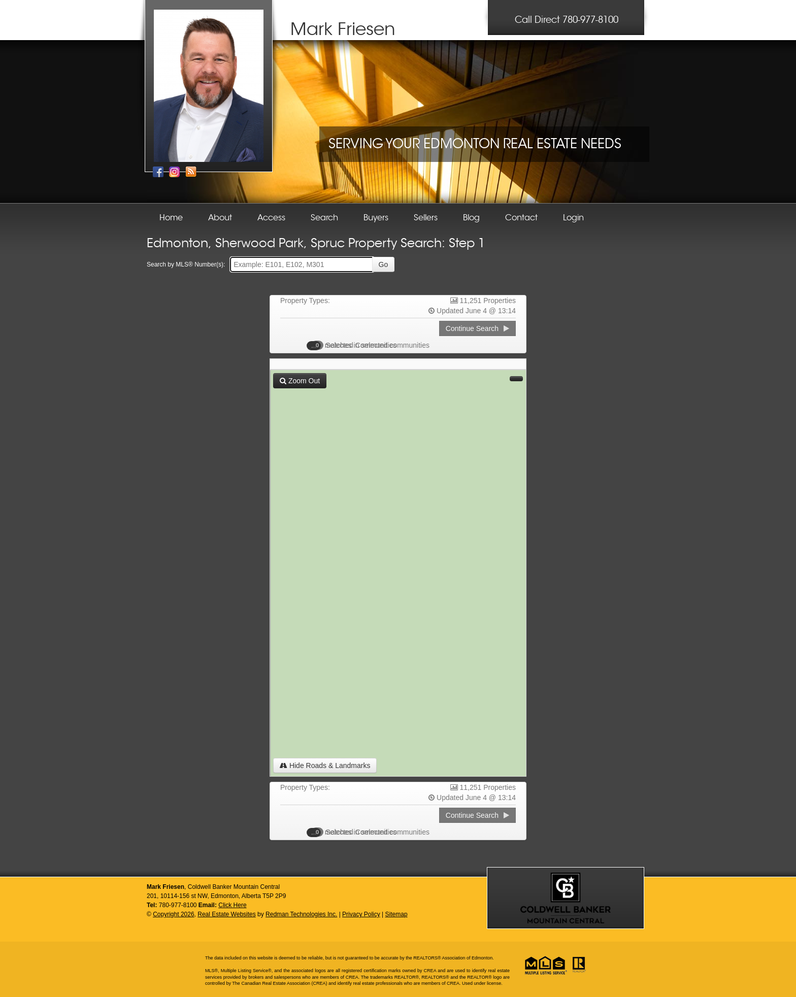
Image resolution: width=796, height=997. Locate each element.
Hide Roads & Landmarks (325, 765)
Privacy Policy (361, 914)
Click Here (232, 905)
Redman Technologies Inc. (301, 914)
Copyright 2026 (173, 914)
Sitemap (396, 914)
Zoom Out (300, 381)
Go (383, 264)
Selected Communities (357, 345)
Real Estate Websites (226, 914)
